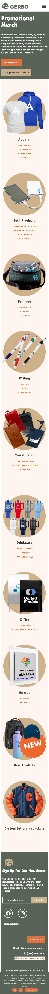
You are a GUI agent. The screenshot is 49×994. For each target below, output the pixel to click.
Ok (15, 990)
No (21, 990)
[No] (44, 984)
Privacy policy (31, 990)
